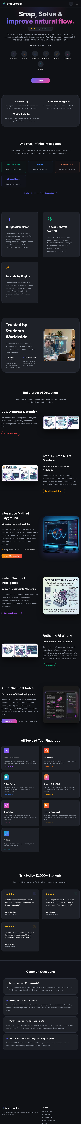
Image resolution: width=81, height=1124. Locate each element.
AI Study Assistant (48, 1120)
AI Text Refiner (47, 1117)
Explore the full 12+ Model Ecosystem (40, 193)
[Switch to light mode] (71, 4)
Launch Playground (12, 556)
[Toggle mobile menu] (77, 4)
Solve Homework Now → (54, 491)
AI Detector (46, 1114)
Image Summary (47, 1111)
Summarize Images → (11, 613)
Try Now (40, 80)
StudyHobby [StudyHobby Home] (12, 3)
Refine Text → (50, 666)
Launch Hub (9, 721)
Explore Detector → (11, 433)
